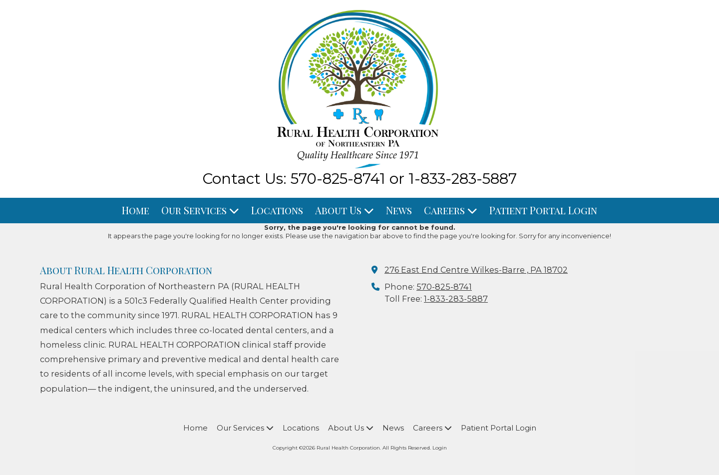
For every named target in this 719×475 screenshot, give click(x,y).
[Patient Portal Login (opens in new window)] (543, 210)
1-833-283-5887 (456, 299)
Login (439, 448)
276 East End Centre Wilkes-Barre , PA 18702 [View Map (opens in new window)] (476, 270)
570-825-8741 (444, 287)
